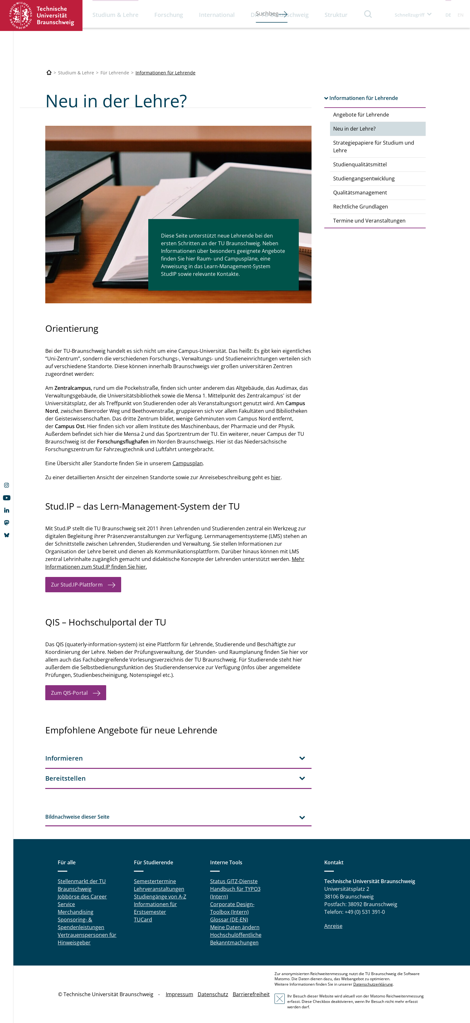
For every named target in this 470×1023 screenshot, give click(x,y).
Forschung (168, 15)
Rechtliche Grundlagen (360, 206)
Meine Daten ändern (235, 927)
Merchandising (75, 911)
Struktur (336, 15)
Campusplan (188, 463)
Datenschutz (213, 994)
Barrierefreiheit (251, 994)
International (217, 15)
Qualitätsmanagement (360, 192)
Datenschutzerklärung (373, 984)
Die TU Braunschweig (280, 15)
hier (276, 477)
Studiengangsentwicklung (364, 178)
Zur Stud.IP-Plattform (77, 584)
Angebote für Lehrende (361, 114)
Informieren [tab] (64, 758)
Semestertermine (155, 881)
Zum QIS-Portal (69, 692)
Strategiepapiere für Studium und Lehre (373, 146)
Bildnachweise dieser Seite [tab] (77, 816)
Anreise (333, 925)
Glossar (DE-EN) (229, 919)
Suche (368, 14)
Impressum (179, 994)
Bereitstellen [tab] (65, 778)
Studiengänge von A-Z (160, 896)
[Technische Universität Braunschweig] (49, 73)
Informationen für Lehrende (165, 73)
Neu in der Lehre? (354, 128)
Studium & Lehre (115, 15)
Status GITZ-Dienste (234, 881)
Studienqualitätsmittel (360, 164)
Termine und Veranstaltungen (369, 220)
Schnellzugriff (409, 15)
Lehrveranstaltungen (159, 888)
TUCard (143, 919)
